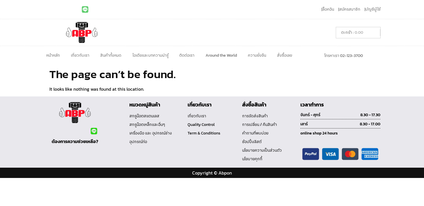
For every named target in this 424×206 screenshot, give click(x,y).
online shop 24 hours (319, 133)
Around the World (221, 55)
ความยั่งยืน (257, 55)
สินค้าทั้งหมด (110, 55)
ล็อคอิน (328, 9)
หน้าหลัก (53, 55)
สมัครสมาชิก (349, 9)
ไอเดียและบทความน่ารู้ (150, 55)
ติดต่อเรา (186, 55)
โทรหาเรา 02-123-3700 (343, 56)
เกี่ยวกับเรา (80, 55)
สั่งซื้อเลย (284, 55)
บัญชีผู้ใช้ (373, 9)
